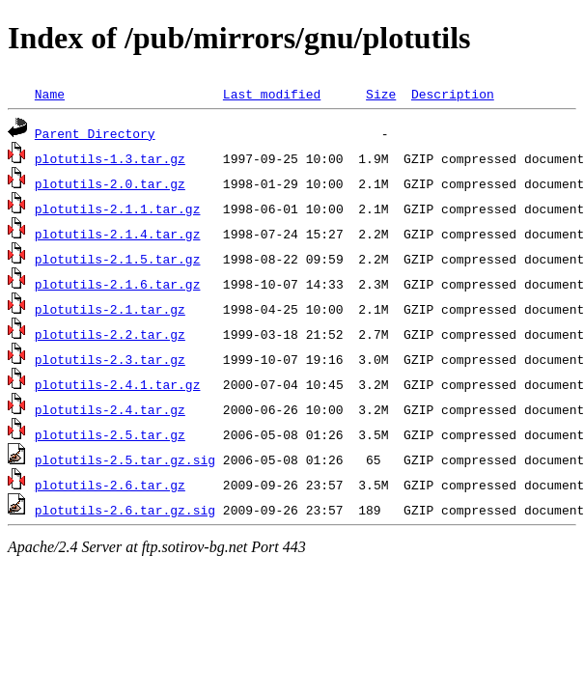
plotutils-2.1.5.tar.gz (118, 258)
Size (381, 93)
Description (452, 93)
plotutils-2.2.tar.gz (110, 334)
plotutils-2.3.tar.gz (110, 359)
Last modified (271, 93)
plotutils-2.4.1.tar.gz (118, 384)
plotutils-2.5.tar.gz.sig (125, 459)
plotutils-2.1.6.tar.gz (118, 283)
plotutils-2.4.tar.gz (110, 409)
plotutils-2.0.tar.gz (110, 183)
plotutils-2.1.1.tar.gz (118, 208)
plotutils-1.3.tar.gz (110, 158)
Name (50, 93)
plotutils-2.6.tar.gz (110, 484)
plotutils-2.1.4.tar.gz (118, 233)
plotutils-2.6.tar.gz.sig (125, 509)
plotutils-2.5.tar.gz (110, 434)
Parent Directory (95, 133)
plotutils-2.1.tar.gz (110, 309)
